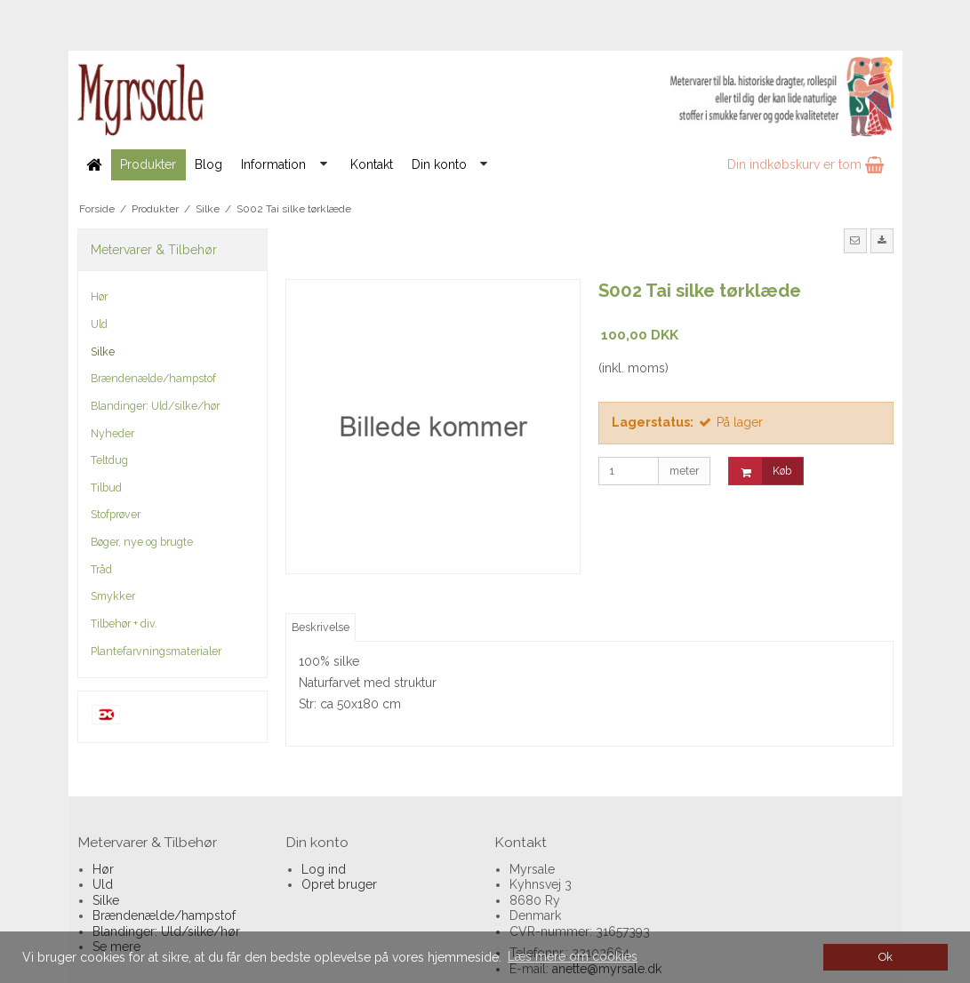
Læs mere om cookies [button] (572, 956)
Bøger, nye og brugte (142, 541)
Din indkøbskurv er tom (805, 164)
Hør (99, 296)
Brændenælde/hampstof (153, 378)
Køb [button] (760, 471)
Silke (103, 351)
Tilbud (106, 487)
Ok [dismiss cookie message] (885, 956)
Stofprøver (115, 514)
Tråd (101, 569)
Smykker (113, 596)
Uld (99, 324)
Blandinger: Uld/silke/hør (155, 405)
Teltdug (109, 460)
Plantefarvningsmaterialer (156, 651)
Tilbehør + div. (124, 623)
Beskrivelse (320, 627)
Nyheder (112, 433)
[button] (855, 240)
